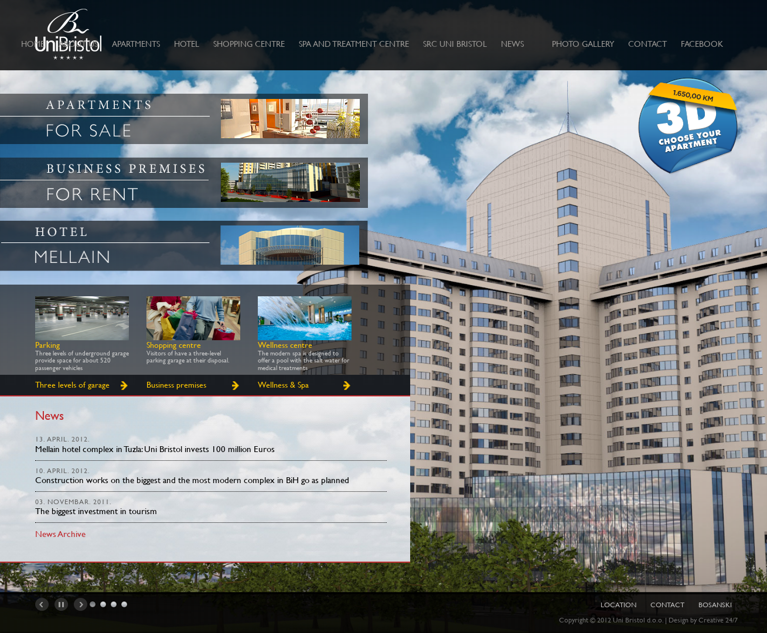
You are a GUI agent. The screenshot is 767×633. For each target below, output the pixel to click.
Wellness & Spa (283, 384)
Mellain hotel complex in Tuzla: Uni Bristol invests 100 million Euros (155, 449)
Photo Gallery (583, 44)
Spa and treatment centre (354, 44)
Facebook (702, 44)
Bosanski (715, 605)
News (512, 44)
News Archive (60, 534)
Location (618, 605)
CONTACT (647, 44)
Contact (667, 605)
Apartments (136, 44)
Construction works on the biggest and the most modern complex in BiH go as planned (192, 480)
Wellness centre (285, 345)
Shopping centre (249, 44)
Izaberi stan (688, 127)
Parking (47, 345)
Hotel (186, 44)
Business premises (176, 384)
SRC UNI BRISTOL (455, 44)
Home (33, 44)
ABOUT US (78, 44)
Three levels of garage (72, 384)
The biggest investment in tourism (96, 511)
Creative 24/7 (718, 620)
